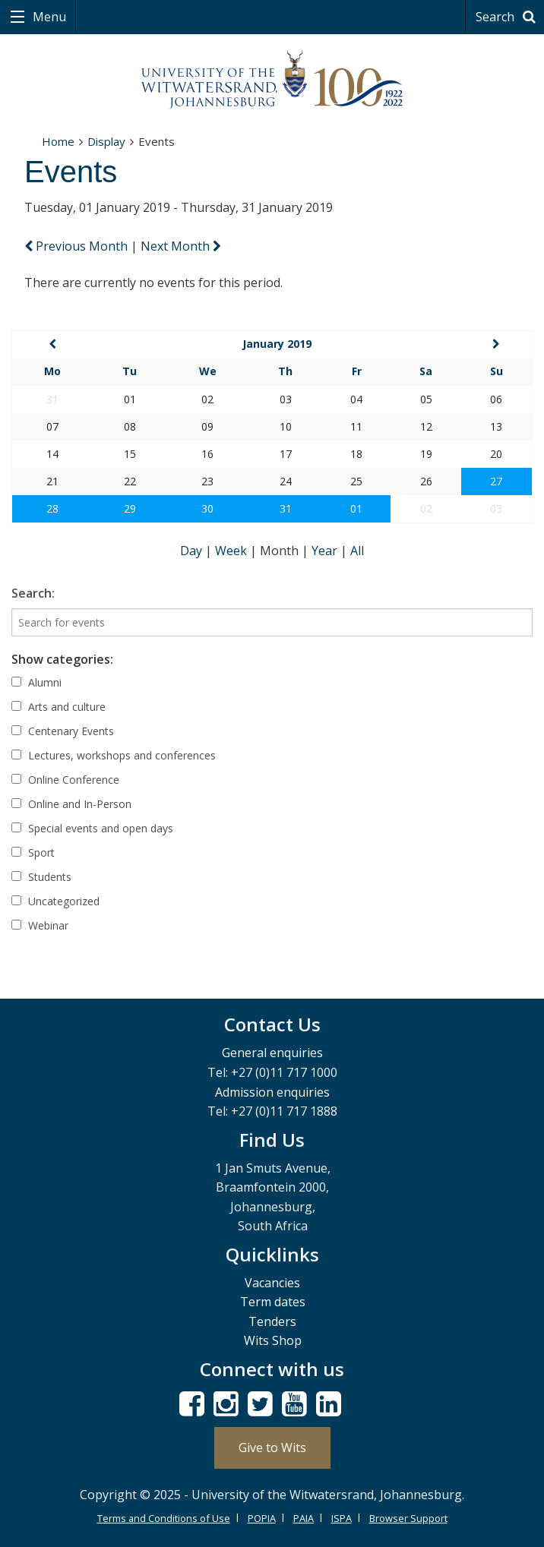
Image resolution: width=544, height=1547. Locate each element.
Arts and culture (58, 706)
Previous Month (77, 246)
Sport (33, 852)
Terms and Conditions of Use (163, 1518)
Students (41, 877)
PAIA (303, 1518)
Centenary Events (62, 731)
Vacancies (272, 1282)
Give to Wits (272, 1447)
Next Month (181, 246)
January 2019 (277, 343)
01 (356, 508)
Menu (48, 16)
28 (52, 508)
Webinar (39, 925)
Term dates (272, 1301)
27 (496, 481)
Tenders (272, 1321)
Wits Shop (273, 1340)
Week (232, 550)
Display (106, 141)
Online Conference (65, 779)
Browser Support (408, 1518)
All (357, 550)
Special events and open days (92, 828)
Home (58, 141)
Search (508, 16)
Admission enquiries (272, 1092)
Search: (33, 593)
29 (130, 508)
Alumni (36, 682)
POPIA (262, 1518)
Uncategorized (55, 901)
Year (326, 550)
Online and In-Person (71, 804)
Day (192, 550)
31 (286, 508)
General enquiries (272, 1052)
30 (207, 508)
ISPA (341, 1518)
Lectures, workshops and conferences (113, 755)
